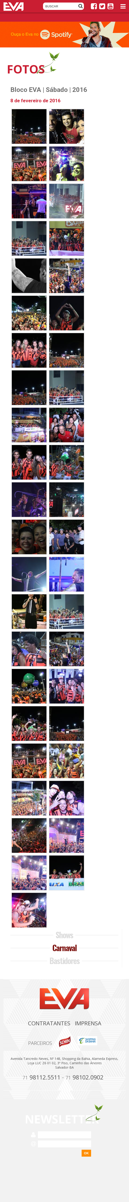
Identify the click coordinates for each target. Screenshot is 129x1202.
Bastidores (64, 960)
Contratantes (49, 1023)
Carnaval (64, 947)
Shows (64, 935)
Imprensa (88, 1023)
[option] (64, 34)
